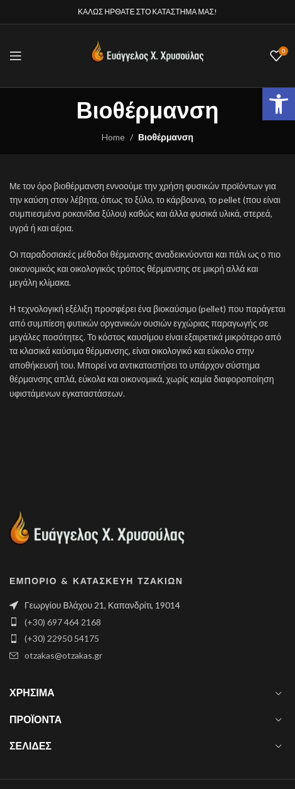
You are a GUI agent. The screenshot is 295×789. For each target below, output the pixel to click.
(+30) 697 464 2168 (62, 622)
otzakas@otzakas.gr (63, 655)
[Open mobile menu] (15, 55)
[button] (278, 104)
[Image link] (97, 533)
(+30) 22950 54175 (61, 638)
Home (113, 137)
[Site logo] (147, 55)
